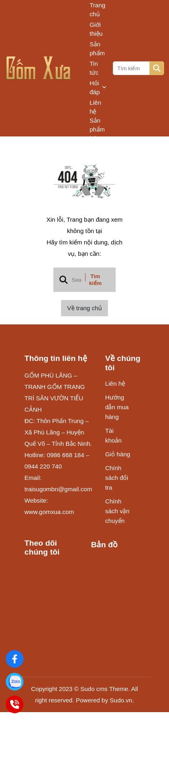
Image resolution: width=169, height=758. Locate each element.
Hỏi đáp (98, 87)
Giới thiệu (96, 29)
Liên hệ (95, 107)
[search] (138, 68)
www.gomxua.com (49, 511)
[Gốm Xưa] (15, 659)
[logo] (38, 68)
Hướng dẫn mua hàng (117, 407)
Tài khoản (113, 435)
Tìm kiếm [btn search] (95, 279)
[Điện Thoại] (15, 704)
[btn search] (156, 68)
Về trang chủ (84, 307)
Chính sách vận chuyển (117, 511)
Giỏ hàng (117, 454)
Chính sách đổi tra (116, 477)
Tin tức (94, 68)
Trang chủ (97, 9)
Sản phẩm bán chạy (97, 134)
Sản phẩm (97, 48)
